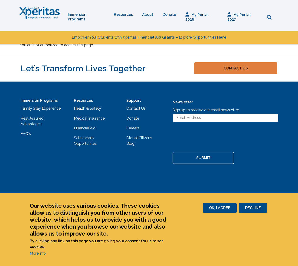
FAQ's (26, 133)
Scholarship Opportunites (85, 141)
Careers (132, 128)
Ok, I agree (219, 208)
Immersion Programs (77, 16)
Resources (123, 14)
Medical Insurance (89, 118)
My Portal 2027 (239, 17)
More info (38, 253)
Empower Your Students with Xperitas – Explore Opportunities (149, 37)
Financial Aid (84, 128)
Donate (169, 14)
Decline (253, 208)
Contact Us (236, 68)
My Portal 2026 (197, 17)
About (147, 14)
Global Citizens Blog (139, 141)
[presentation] (208, 140)
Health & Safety (87, 108)
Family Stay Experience (41, 108)
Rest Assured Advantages (32, 121)
